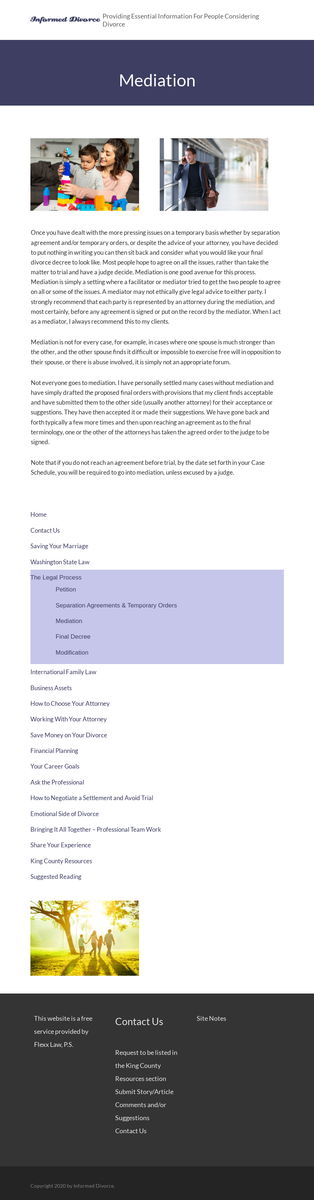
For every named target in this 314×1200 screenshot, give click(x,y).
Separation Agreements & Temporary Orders (116, 605)
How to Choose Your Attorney (70, 703)
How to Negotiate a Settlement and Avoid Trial (91, 798)
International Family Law (63, 672)
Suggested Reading (55, 876)
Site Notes (211, 1018)
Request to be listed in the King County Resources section (146, 1065)
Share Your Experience (60, 845)
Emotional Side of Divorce (64, 814)
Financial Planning (54, 750)
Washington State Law (59, 562)
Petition (66, 589)
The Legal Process (56, 577)
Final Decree (73, 636)
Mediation (69, 621)
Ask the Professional (57, 782)
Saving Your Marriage (59, 546)
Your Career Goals (54, 766)
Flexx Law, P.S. (54, 1044)
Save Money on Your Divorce (68, 735)
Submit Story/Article (144, 1091)
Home (38, 514)
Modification (72, 652)
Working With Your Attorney (68, 719)
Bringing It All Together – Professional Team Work (95, 829)
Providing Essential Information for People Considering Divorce (180, 20)
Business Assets (51, 688)
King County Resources (61, 861)
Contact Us (45, 530)
